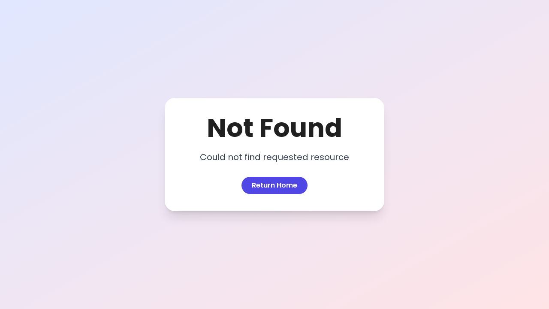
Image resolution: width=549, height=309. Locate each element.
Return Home (274, 185)
